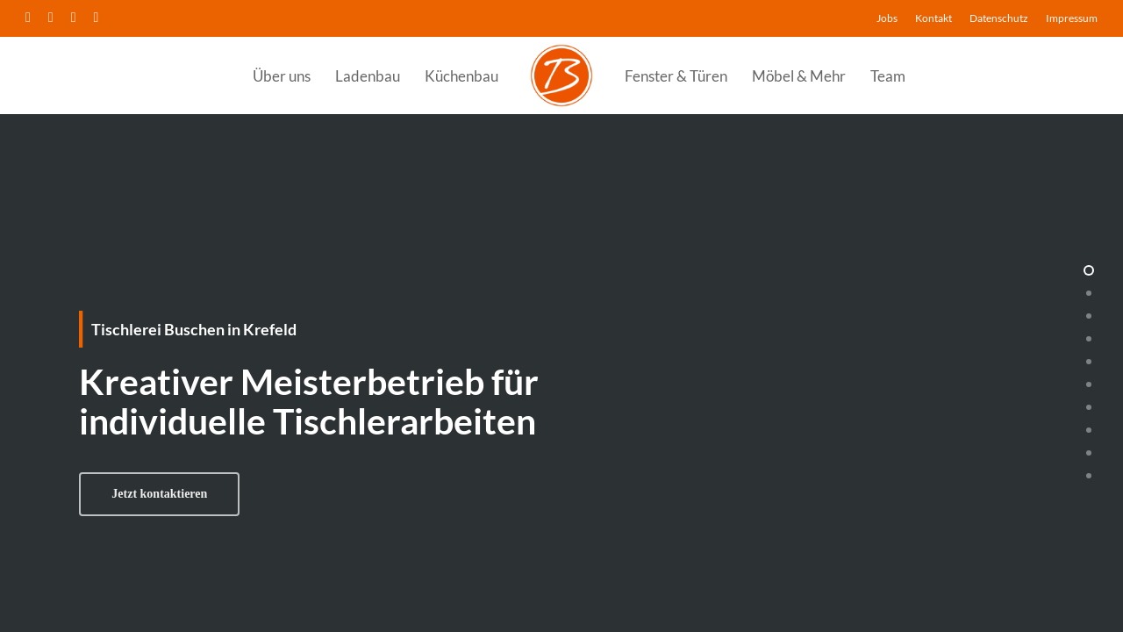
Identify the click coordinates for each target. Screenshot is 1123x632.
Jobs (887, 18)
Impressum (1072, 18)
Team (887, 76)
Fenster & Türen (676, 76)
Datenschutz (998, 18)
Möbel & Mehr (799, 76)
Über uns (282, 76)
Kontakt (933, 18)
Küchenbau (461, 76)
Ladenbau (367, 76)
